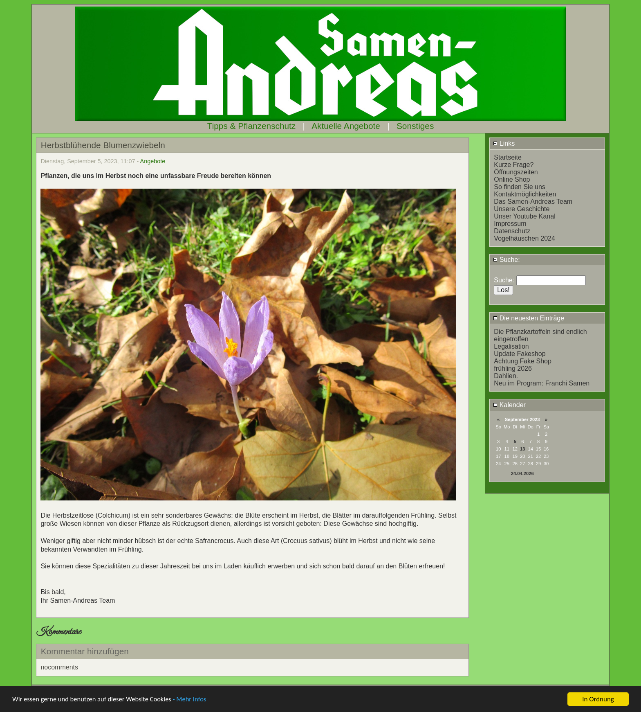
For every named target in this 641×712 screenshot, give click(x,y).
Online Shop (512, 179)
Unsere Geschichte (521, 208)
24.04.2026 (522, 473)
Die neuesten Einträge (528, 318)
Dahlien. (506, 375)
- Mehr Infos (194, 700)
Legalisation (511, 346)
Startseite (508, 157)
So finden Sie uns (519, 186)
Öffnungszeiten (516, 172)
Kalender (509, 404)
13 (522, 448)
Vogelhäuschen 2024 (524, 238)
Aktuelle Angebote (346, 126)
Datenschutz (512, 231)
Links (504, 143)
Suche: (506, 259)
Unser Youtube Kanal (524, 216)
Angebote (153, 161)
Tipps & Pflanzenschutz (251, 126)
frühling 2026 (513, 368)
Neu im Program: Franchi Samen (541, 383)
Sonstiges (415, 126)
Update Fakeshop (519, 353)
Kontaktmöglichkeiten (525, 194)
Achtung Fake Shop (522, 361)
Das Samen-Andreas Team (533, 201)
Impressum (510, 223)
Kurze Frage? (513, 164)
